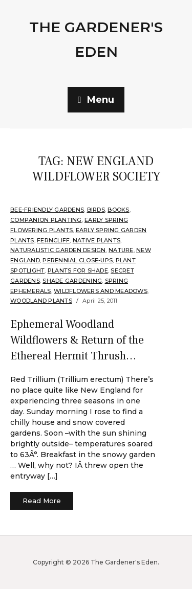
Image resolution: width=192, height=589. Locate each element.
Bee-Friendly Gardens (47, 209)
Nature (121, 250)
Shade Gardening (72, 280)
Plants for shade (78, 270)
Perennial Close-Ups (77, 260)
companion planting (46, 219)
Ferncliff (53, 240)
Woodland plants (41, 300)
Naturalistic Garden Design (58, 250)
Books (118, 209)
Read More (42, 500)
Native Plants (96, 240)
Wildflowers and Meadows (100, 290)
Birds (96, 209)
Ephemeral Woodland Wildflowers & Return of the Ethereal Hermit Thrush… (77, 340)
